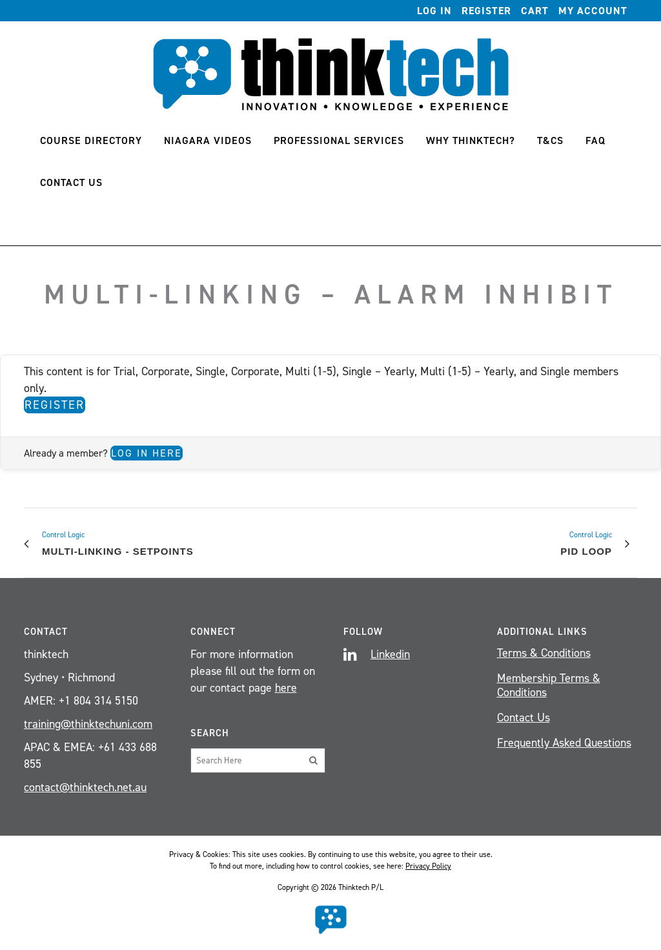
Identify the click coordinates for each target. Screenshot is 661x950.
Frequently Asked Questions (564, 743)
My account (592, 10)
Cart (535, 10)
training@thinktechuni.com (88, 724)
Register (486, 10)
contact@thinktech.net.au (85, 787)
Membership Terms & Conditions (548, 685)
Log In (434, 10)
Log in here (146, 453)
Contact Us (523, 717)
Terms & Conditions (544, 653)
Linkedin (390, 654)
